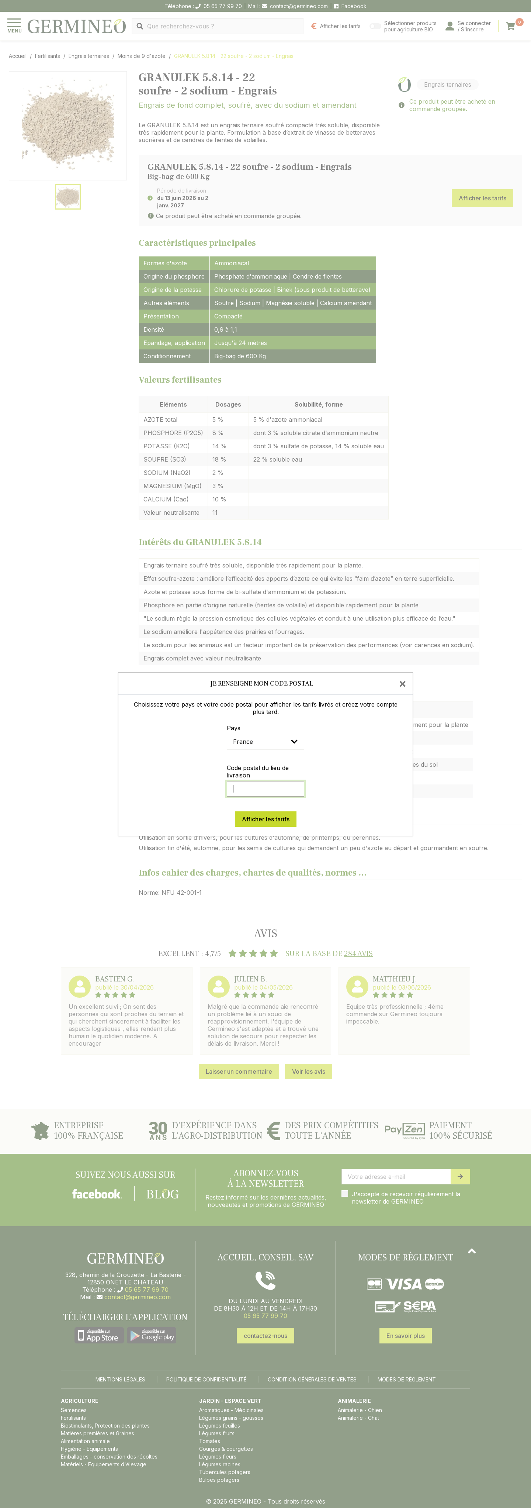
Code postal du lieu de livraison (258, 771)
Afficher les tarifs (265, 819)
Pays (233, 728)
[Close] (403, 683)
